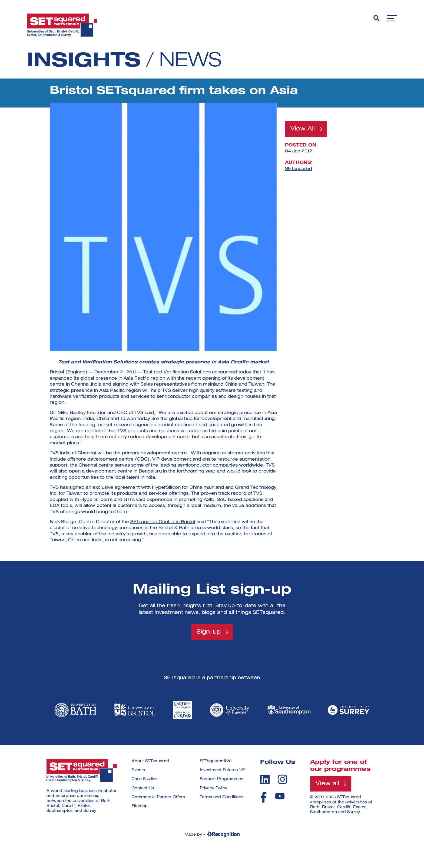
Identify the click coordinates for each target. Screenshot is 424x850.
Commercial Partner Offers (158, 797)
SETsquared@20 (215, 761)
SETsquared (298, 169)
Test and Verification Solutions (177, 372)
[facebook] (263, 797)
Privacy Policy (213, 788)
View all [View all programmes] (327, 784)
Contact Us (143, 788)
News (190, 61)
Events (138, 770)
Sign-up (209, 632)
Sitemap (140, 806)
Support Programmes (221, 779)
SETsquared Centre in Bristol (162, 522)
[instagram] (282, 779)
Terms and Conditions (221, 797)
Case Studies (144, 779)
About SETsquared (150, 761)
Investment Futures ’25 (222, 770)
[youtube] (280, 796)
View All (302, 129)
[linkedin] (265, 779)
